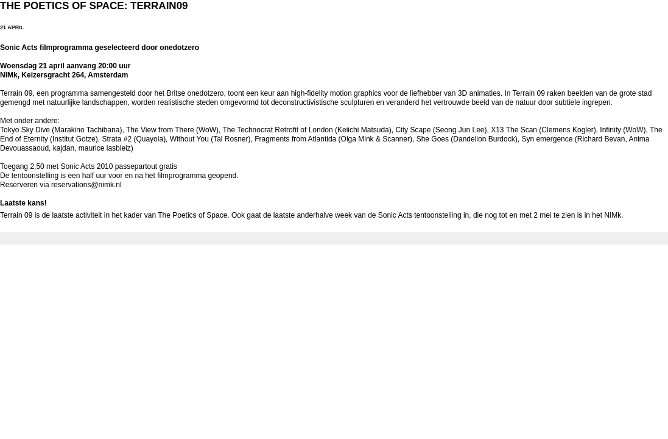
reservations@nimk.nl (86, 184)
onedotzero (206, 93)
